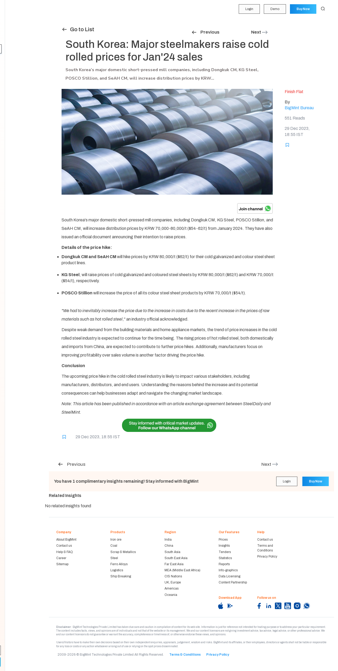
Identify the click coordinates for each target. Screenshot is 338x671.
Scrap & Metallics (123, 552)
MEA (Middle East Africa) (182, 570)
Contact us (64, 545)
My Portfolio (15, 18)
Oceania (171, 595)
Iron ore (115, 539)
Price (10, 28)
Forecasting (15, 38)
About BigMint (66, 539)
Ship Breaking (120, 576)
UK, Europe (173, 582)
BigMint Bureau (299, 108)
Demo (274, 9)
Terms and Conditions (265, 548)
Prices (223, 539)
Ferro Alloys (119, 564)
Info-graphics (228, 570)
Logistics (116, 570)
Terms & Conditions (185, 654)
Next (259, 32)
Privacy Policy (267, 556)
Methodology (16, 100)
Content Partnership (233, 582)
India (168, 539)
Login (248, 9)
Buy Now (302, 9)
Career (61, 558)
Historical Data (18, 90)
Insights (13, 49)
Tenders (12, 59)
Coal (113, 545)
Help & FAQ (64, 552)
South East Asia (176, 558)
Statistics (13, 69)
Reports (12, 79)
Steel (114, 558)
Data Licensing (229, 576)
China (169, 545)
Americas (172, 588)
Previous (205, 32)
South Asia (172, 552)
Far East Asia (174, 564)
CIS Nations (173, 576)
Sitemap (62, 564)
